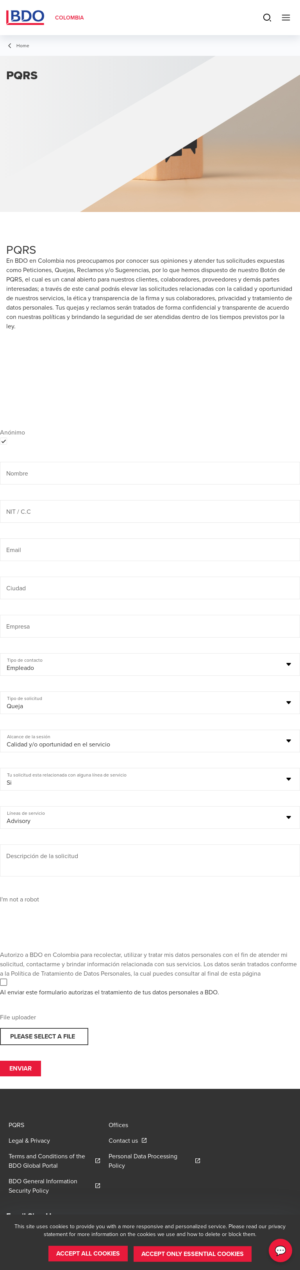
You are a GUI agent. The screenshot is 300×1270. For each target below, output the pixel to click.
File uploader (18, 1017)
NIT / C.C (18, 511)
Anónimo (12, 432)
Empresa (18, 626)
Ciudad (16, 588)
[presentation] (59, 919)
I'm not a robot (19, 899)
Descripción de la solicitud (42, 855)
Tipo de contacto (25, 660)
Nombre (17, 473)
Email (13, 549)
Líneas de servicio (26, 813)
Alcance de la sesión (28, 737)
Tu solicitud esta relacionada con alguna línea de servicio (67, 775)
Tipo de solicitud (24, 698)
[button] (88, 1254)
